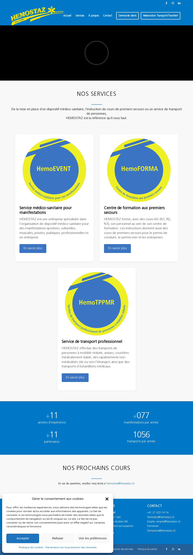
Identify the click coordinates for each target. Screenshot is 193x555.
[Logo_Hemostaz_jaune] (37, 15)
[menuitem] (67, 15)
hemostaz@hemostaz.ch (160, 517)
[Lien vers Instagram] (173, 3)
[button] (107, 499)
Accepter (22, 538)
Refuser (57, 538)
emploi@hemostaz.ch (168, 521)
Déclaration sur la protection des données (71, 547)
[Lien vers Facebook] (166, 3)
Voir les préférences (93, 538)
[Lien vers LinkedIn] (179, 3)
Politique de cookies (31, 547)
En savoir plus (33, 248)
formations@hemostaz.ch (120, 491)
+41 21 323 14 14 (157, 512)
